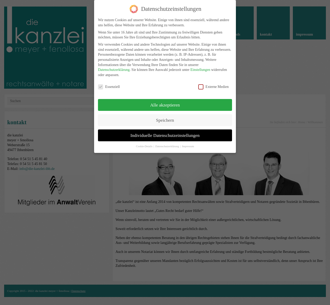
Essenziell (109, 81)
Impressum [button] (188, 141)
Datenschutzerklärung (114, 65)
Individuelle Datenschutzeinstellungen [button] (165, 130)
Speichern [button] (165, 114)
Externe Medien (213, 81)
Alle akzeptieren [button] (165, 99)
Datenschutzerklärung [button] (167, 141)
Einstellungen (200, 65)
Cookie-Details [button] (144, 141)
